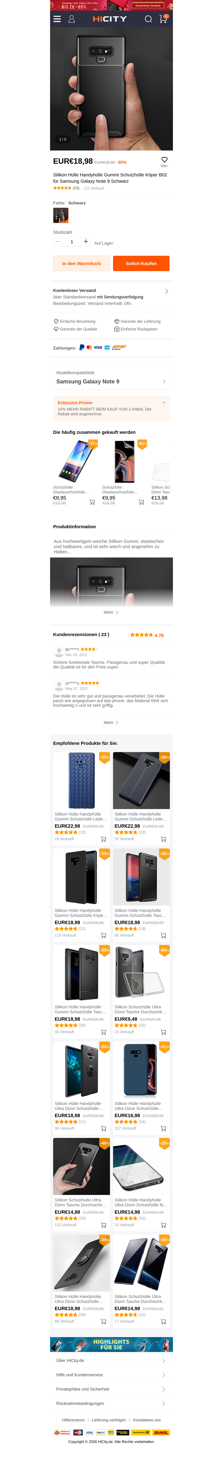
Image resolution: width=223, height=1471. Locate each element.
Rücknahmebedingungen (80, 1403)
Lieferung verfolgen (109, 1420)
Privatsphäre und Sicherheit (82, 1389)
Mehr (108, 722)
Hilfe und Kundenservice (79, 1374)
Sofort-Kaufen (141, 263)
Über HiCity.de (70, 1360)
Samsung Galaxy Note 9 (87, 381)
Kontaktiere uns (147, 1420)
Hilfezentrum (73, 1420)
